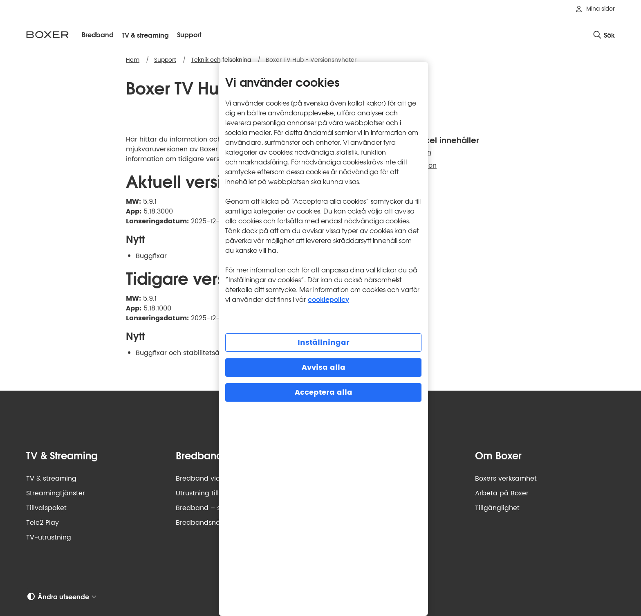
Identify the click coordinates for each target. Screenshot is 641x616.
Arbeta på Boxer (502, 493)
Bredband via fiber (206, 478)
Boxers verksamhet (506, 478)
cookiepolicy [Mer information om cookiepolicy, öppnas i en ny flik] (328, 299)
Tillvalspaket (46, 508)
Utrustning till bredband (215, 493)
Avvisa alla (323, 367)
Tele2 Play (42, 522)
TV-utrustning (48, 537)
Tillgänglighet (497, 508)
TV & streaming (51, 478)
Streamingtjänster (55, 493)
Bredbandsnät (199, 522)
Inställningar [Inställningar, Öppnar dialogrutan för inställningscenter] (324, 342)
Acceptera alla (323, 392)
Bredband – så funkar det (218, 508)
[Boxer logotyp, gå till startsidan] (47, 34)
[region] (323, 339)
